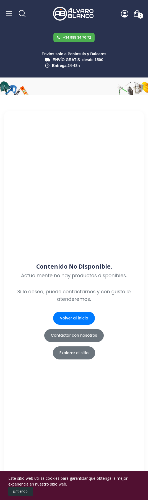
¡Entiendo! (20, 491)
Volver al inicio (74, 318)
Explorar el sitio (74, 353)
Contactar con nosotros (74, 335)
